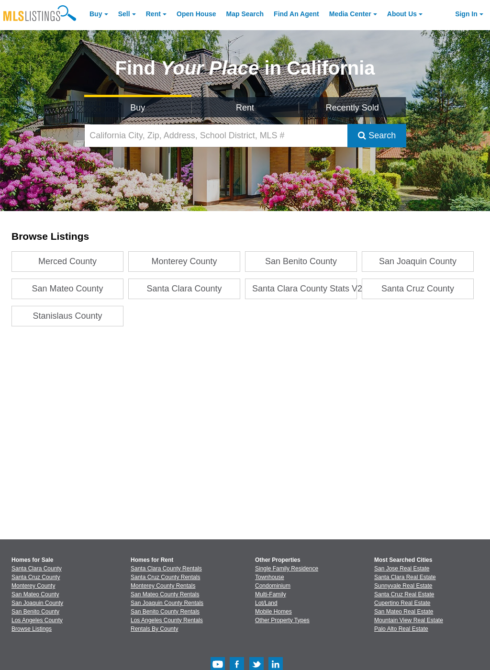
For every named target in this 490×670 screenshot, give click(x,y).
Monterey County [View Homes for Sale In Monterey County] (33, 585)
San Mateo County (67, 288)
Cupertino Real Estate (402, 603)
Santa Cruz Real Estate (404, 594)
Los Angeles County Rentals (167, 620)
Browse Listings (31, 628)
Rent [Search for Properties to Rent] (245, 107)
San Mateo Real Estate (403, 611)
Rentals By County (154, 628)
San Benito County (301, 261)
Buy (95, 14)
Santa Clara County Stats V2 (304, 288)
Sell (124, 14)
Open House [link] (196, 14)
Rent (153, 14)
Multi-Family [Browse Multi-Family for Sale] (270, 594)
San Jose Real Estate (401, 568)
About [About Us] (402, 14)
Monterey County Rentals (163, 585)
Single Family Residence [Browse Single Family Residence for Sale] (286, 568)
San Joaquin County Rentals (167, 603)
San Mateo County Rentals (165, 594)
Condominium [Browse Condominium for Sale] (272, 585)
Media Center (350, 14)
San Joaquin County (418, 261)
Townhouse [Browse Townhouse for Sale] (269, 577)
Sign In (466, 14)
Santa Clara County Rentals (166, 568)
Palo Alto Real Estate (401, 628)
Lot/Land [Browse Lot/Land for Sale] (266, 603)
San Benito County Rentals (165, 611)
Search (377, 135)
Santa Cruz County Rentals (165, 577)
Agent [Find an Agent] (296, 14)
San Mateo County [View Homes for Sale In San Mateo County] (35, 594)
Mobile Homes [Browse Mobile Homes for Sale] (273, 611)
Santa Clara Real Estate (405, 577)
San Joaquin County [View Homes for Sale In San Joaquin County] (37, 603)
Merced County (67, 261)
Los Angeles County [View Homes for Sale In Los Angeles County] (37, 620)
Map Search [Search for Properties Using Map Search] (245, 14)
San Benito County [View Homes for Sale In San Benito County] (35, 611)
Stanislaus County (67, 316)
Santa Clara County (184, 288)
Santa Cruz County (417, 288)
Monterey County (184, 261)
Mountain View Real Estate (408, 620)
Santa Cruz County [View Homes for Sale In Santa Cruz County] (35, 577)
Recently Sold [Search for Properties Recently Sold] (352, 107)
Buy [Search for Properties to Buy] (137, 107)
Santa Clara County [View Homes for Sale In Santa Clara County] (36, 568)
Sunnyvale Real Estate (403, 585)
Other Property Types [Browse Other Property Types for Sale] (282, 620)
